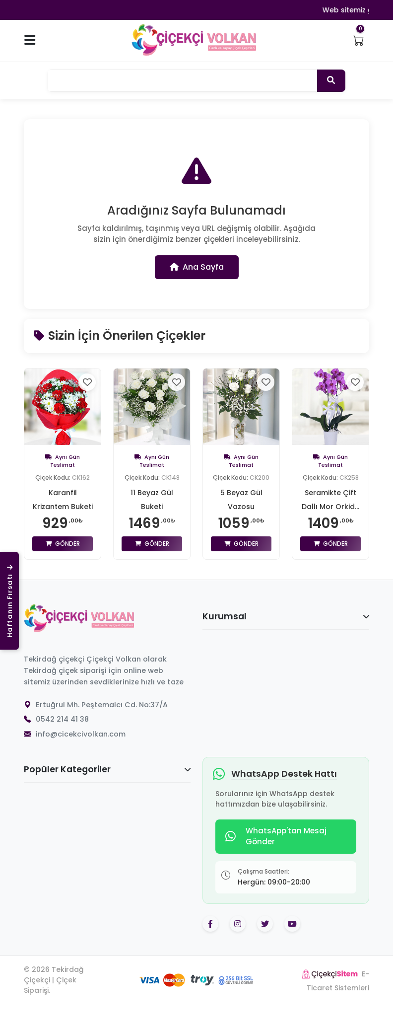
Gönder (63, 543)
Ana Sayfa (197, 267)
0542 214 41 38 (62, 719)
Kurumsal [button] (285, 616)
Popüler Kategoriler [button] (107, 769)
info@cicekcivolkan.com (81, 734)
